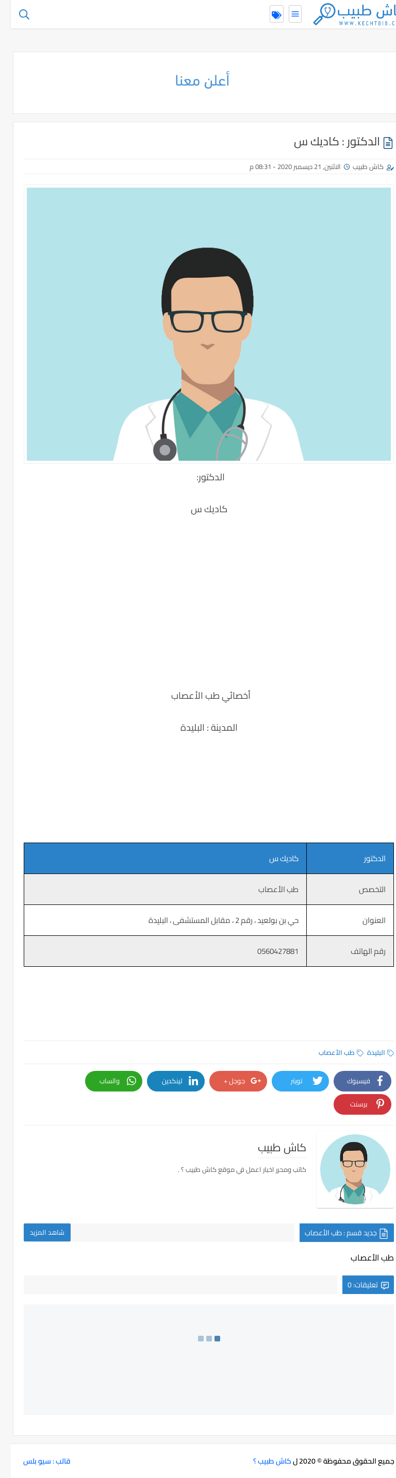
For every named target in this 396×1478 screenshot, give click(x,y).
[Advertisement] (198, 610)
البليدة (369, 1052)
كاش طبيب (357, 166)
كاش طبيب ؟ (261, 1461)
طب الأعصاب (330, 1052)
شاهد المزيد (36, 1232)
